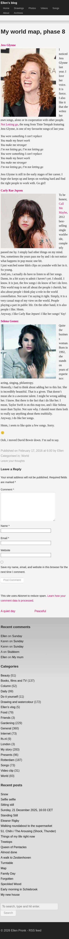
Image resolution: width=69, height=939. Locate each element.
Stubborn (13, 651)
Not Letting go (9, 124)
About (6, 13)
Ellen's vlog (8, 707)
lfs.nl (4, 738)
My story (6, 749)
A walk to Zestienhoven (16, 857)
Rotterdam (8, 760)
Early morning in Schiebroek (19, 889)
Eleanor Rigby (10, 820)
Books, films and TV (14, 680)
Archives (18, 13)
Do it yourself (9, 696)
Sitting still (7, 804)
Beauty (5, 675)
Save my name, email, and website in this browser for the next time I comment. (34, 569)
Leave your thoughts (13, 460)
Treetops (6, 841)
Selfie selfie (8, 799)
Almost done (9, 852)
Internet (6, 733)
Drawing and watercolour (17, 702)
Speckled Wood (11, 884)
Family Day (8, 873)
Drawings (19, 8)
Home (6, 8)
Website (5, 550)
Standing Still (9, 815)
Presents (6, 754)
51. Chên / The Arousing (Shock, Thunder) (28, 831)
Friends (5, 717)
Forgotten (7, 878)
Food (4, 712)
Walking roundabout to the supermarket (26, 825)
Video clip (7, 770)
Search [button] (8, 912)
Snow (4, 794)
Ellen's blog (9, 2)
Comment (7, 489)
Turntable (7, 862)
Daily (4, 691)
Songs (55, 8)
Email (5, 538)
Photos (32, 8)
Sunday (17, 636)
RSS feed (35, 930)
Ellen (60, 450)
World (25, 455)
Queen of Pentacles (14, 847)
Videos (44, 8)
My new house (10, 894)
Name (5, 525)
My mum (17, 657)
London (5, 744)
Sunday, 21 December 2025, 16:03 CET (27, 810)
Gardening (8, 723)
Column (6, 686)
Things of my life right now (18, 836)
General (6, 728)
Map (3, 868)
